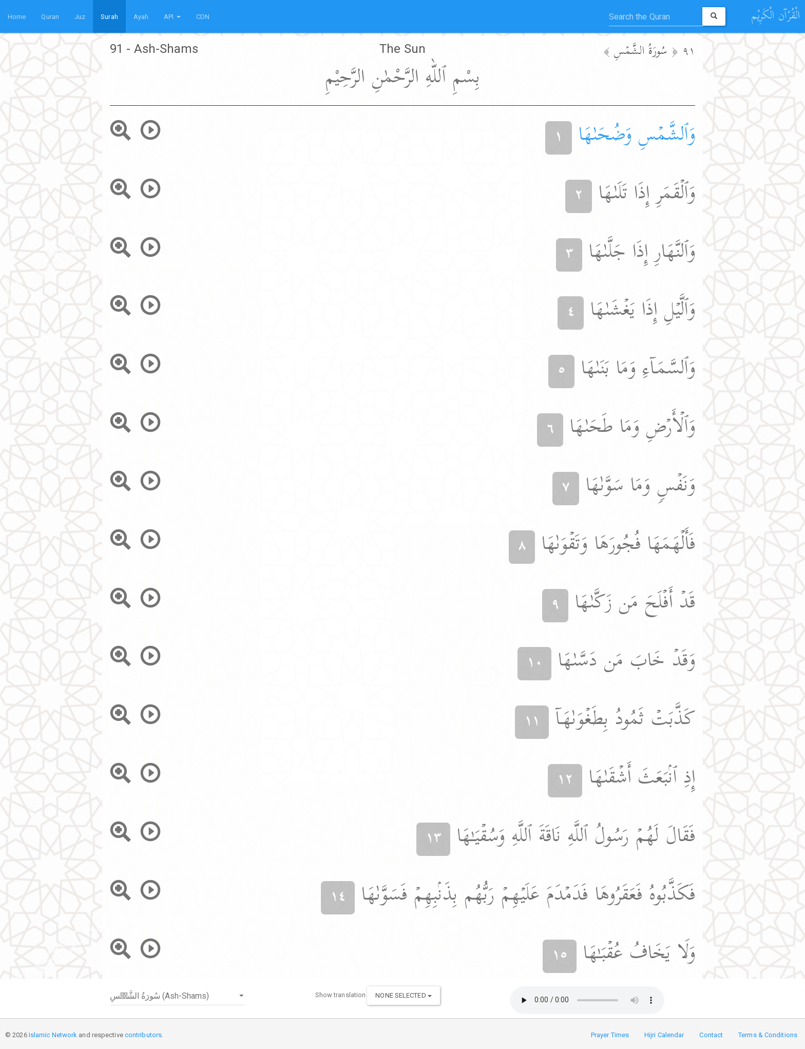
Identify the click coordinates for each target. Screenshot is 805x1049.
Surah (109, 17)
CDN (202, 17)
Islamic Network (53, 1035)
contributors (143, 1035)
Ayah (140, 17)
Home (17, 17)
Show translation (340, 995)
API (172, 17)
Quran (50, 17)
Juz (79, 17)
